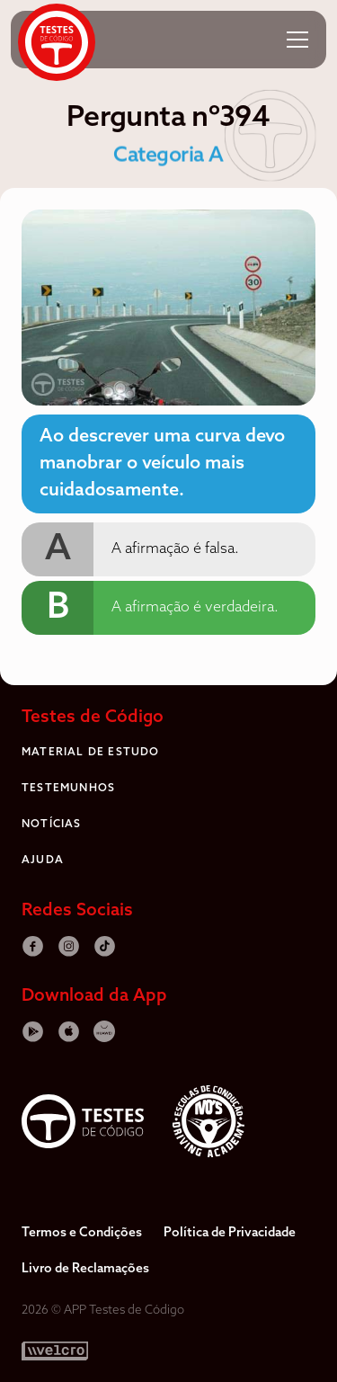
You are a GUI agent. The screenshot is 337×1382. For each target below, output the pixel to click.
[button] (297, 39)
